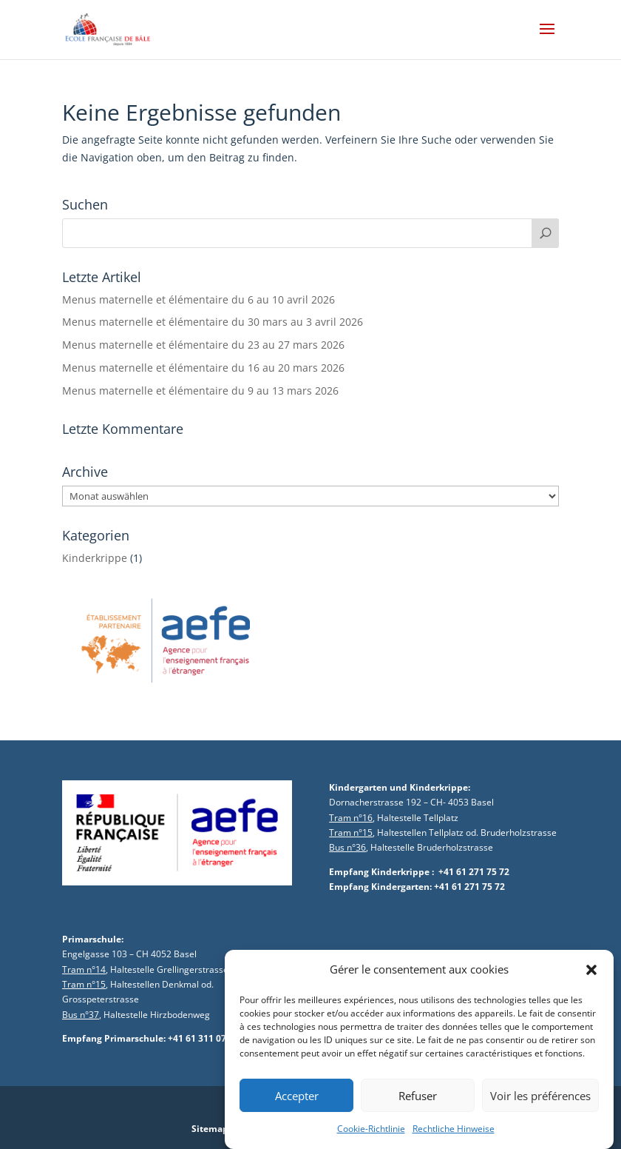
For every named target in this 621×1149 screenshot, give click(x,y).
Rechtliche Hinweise (454, 1138)
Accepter (297, 1105)
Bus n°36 (347, 847)
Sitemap (209, 1128)
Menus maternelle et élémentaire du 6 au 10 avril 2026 (198, 299)
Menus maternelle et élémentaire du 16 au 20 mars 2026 (203, 368)
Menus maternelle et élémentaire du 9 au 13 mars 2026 (200, 390)
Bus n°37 (80, 1014)
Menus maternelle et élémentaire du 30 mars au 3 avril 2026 (212, 322)
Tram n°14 (84, 969)
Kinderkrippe (94, 558)
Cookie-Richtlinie (371, 1138)
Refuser (417, 1105)
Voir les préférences (540, 1105)
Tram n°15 (351, 832)
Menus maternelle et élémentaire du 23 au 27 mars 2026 (203, 345)
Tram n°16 (351, 817)
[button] (591, 979)
